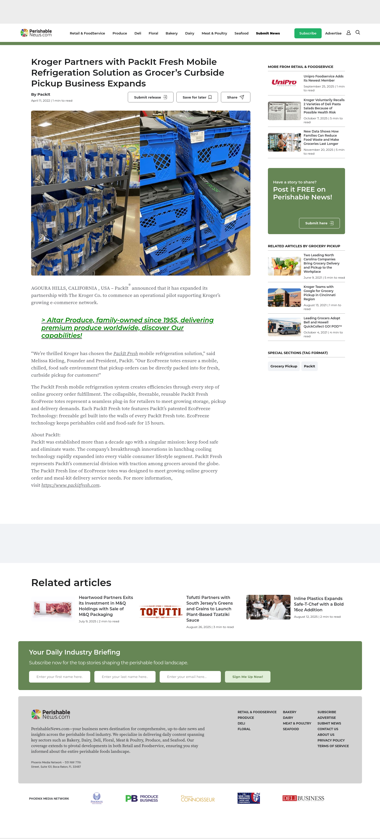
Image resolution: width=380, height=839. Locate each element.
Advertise (333, 33)
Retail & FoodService (87, 33)
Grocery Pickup (283, 366)
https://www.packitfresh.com (70, 485)
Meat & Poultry (214, 33)
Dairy (189, 33)
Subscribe (308, 33)
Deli (137, 33)
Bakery (172, 33)
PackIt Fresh (125, 353)
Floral (153, 33)
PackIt (43, 94)
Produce (120, 33)
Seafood (241, 33)
